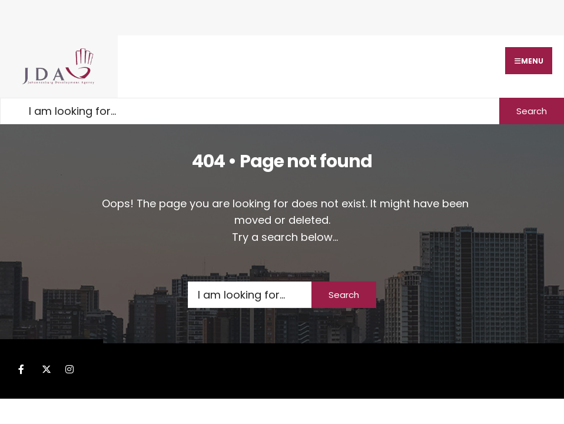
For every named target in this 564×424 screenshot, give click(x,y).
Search (531, 111)
